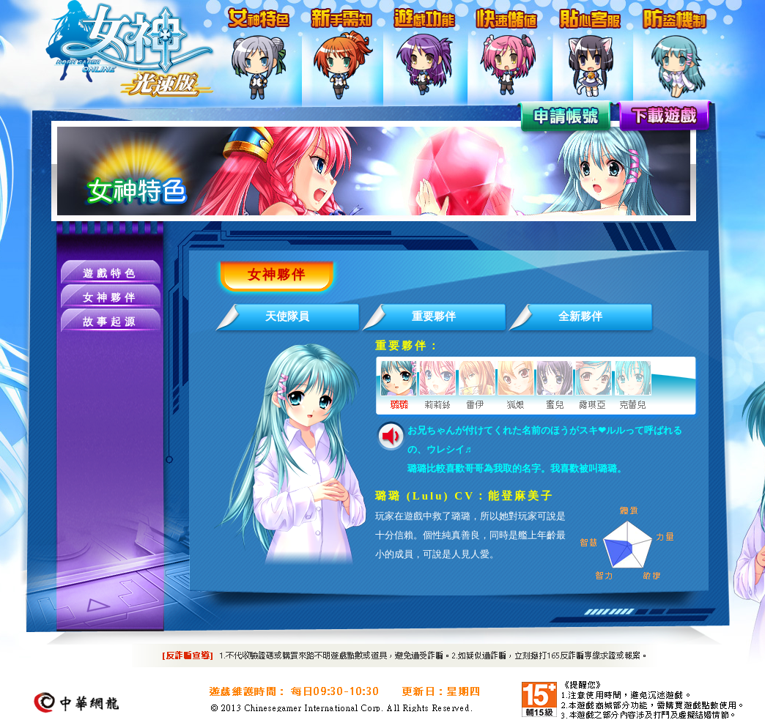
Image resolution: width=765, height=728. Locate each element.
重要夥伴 (434, 316)
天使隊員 (287, 316)
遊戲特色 (110, 273)
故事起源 (110, 321)
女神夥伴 (110, 297)
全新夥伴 (580, 316)
